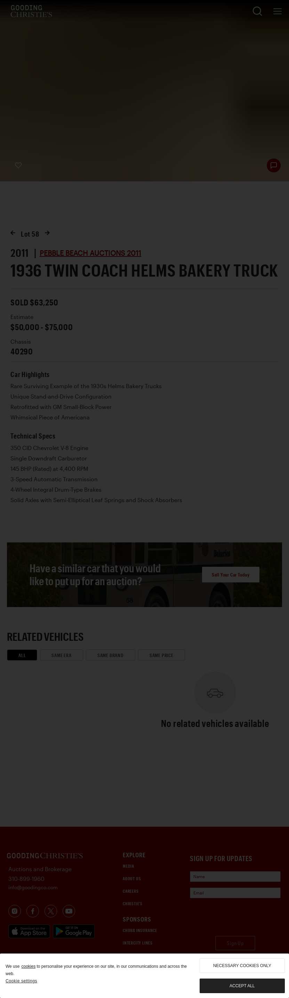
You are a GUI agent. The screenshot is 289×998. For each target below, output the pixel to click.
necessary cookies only (242, 965)
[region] (144, 976)
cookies (28, 966)
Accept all (242, 985)
